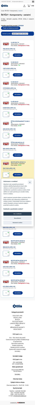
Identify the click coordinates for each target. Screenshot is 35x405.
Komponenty (13, 11)
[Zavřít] (30, 182)
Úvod (2, 11)
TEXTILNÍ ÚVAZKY (17, 321)
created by (17, 403)
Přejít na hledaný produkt (10, 28)
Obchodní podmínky (17, 343)
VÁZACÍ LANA (17, 318)
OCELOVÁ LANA (17, 316)
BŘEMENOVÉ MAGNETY (17, 327)
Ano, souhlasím (17, 213)
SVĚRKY (17, 325)
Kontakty (17, 351)
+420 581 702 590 (6, 1)
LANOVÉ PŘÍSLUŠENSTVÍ (17, 323)
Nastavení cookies (17, 222)
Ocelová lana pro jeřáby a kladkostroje (17, 340)
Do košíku (18, 55)
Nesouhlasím (17, 218)
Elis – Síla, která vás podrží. (17, 338)
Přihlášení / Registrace (24, 6)
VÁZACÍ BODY (17, 329)
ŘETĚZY (7, 11)
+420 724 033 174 (19, 394)
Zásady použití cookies (17, 347)
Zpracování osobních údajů (17, 349)
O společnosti (17, 341)
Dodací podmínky (17, 345)
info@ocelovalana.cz (17, 1)
